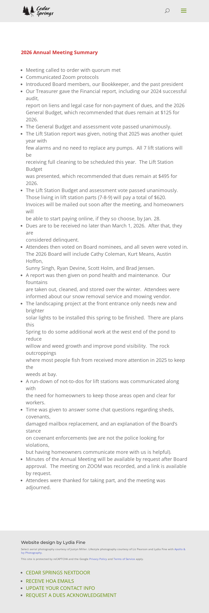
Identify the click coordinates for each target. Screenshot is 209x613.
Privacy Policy (98, 559)
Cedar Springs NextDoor (58, 572)
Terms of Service (124, 559)
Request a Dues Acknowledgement (71, 595)
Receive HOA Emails (50, 581)
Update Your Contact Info (60, 588)
